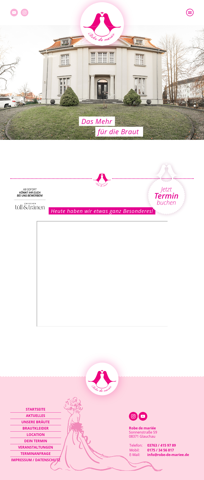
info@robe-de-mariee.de (168, 454)
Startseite (35, 409)
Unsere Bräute (35, 422)
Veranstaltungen (35, 447)
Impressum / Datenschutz (35, 460)
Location (36, 434)
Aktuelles (35, 415)
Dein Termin (35, 441)
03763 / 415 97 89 (161, 445)
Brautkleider (35, 428)
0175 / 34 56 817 (160, 450)
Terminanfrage (36, 453)
